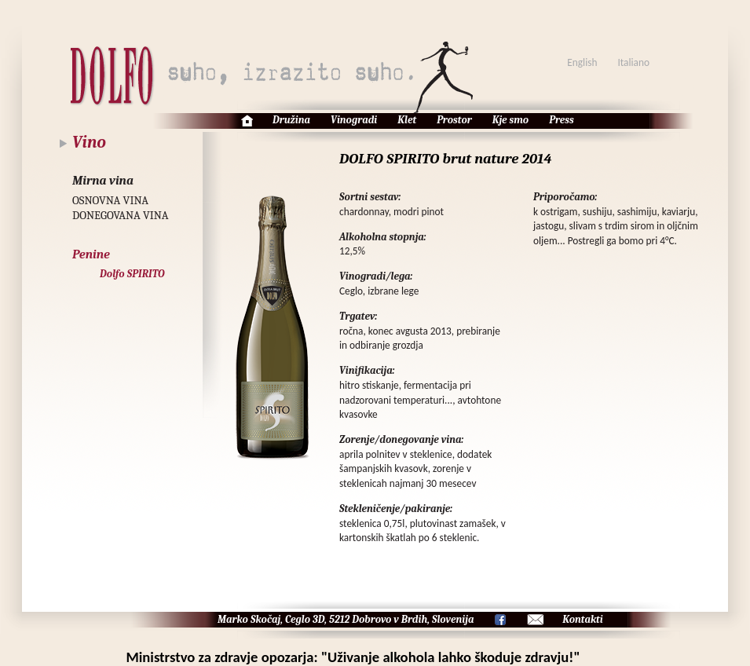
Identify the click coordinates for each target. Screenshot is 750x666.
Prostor (454, 120)
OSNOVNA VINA (110, 200)
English (582, 62)
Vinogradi (354, 120)
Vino (89, 142)
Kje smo (510, 120)
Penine (91, 254)
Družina (291, 120)
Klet (406, 120)
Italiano (633, 62)
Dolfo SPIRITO (132, 274)
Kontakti (582, 619)
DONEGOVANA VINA (120, 215)
